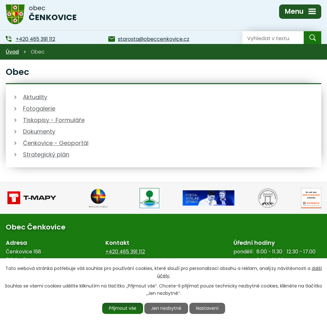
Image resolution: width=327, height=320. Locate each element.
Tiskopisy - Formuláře (54, 120)
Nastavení (207, 308)
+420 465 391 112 (125, 251)
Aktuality (35, 97)
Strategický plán (46, 154)
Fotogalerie (39, 109)
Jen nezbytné (166, 308)
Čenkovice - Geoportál (55, 143)
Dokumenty (39, 131)
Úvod (12, 51)
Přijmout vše (122, 308)
